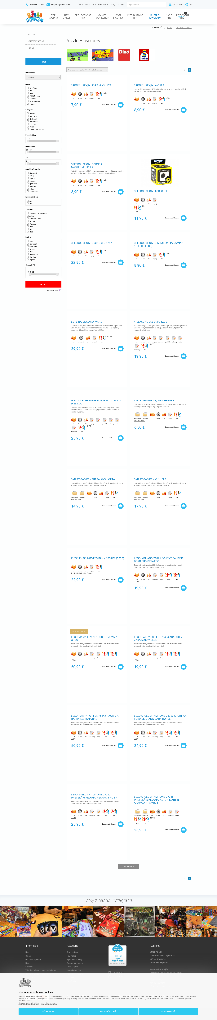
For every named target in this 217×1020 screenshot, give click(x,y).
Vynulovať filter (52, 290)
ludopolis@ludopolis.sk (60, 4)
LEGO (136, 582)
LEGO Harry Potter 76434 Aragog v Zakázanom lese (158, 639)
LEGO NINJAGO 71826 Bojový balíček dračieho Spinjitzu (158, 560)
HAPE (151, 344)
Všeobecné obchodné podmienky (40, 970)
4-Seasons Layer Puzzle (150, 321)
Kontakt (29, 966)
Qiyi (105, 93)
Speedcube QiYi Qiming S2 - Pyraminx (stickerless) (158, 244)
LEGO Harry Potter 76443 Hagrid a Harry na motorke (94, 717)
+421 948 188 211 (37, 4)
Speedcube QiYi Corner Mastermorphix (86, 166)
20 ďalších (128, 866)
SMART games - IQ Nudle (150, 479)
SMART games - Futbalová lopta (93, 479)
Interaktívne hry (74, 970)
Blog (27, 963)
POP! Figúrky (72, 966)
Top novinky (72, 952)
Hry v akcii (71, 956)
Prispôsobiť (108, 1010)
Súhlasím (50, 1010)
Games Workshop (75, 963)
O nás (28, 956)
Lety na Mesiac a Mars (86, 321)
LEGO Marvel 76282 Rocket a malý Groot (94, 639)
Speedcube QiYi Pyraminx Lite (91, 85)
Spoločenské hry (74, 959)
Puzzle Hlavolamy (184, 27)
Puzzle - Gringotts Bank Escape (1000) (97, 558)
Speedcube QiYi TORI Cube (151, 191)
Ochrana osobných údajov (32, 1002)
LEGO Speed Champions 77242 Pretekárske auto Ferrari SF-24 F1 (95, 796)
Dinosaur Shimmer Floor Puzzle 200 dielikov (96, 402)
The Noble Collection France (81, 573)
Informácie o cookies (53, 1002)
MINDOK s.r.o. (139, 421)
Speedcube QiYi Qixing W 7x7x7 (91, 243)
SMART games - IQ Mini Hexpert (155, 400)
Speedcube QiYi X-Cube (149, 85)
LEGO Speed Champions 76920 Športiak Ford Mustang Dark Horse (160, 717)
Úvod (169, 27)
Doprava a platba (33, 959)
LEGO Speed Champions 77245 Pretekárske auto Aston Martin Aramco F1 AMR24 (156, 800)
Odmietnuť (166, 1010)
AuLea (109, 337)
